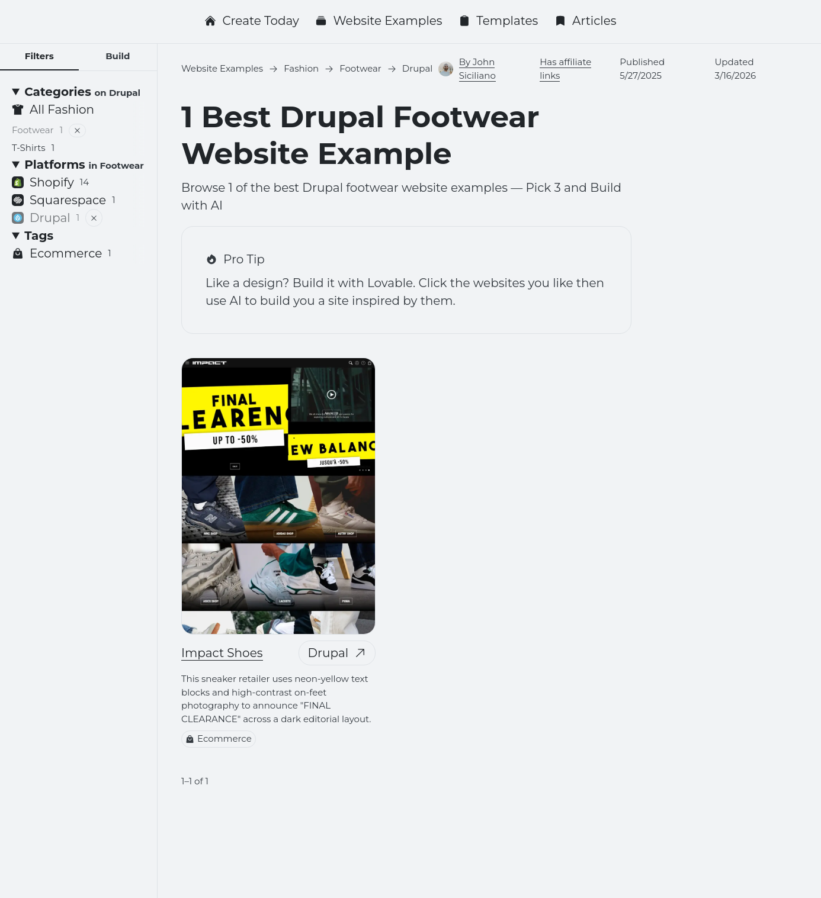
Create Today (251, 21)
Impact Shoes (222, 653)
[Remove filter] (77, 130)
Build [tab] (117, 56)
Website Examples (378, 21)
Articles (585, 21)
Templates (498, 21)
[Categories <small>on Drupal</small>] (78, 92)
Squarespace (64, 200)
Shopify (50, 182)
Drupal (337, 653)
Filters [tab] (39, 56)
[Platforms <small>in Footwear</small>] (78, 164)
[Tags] (78, 235)
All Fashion (53, 109)
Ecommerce (218, 738)
